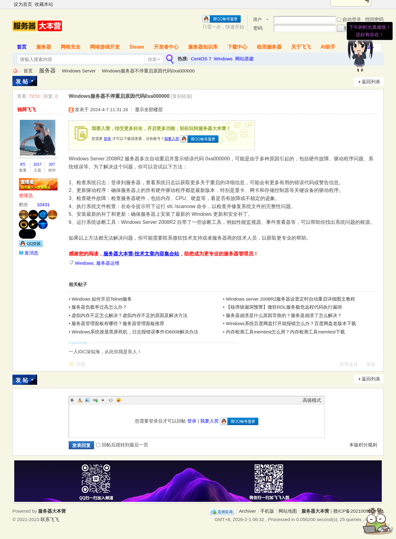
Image (87, 400)
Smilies (118, 400)
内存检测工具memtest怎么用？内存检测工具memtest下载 (285, 331)
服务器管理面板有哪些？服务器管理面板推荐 (117, 323)
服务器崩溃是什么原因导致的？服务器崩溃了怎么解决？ (284, 315)
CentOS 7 (201, 58)
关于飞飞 (301, 47)
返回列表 (371, 81)
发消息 (31, 252)
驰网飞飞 (26, 109)
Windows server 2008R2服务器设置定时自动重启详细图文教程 (290, 299)
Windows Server (79, 70)
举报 (370, 364)
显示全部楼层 (149, 109)
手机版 (267, 511)
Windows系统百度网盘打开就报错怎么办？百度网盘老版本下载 (291, 323)
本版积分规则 (363, 444)
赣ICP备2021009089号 (357, 511)
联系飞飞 (50, 519)
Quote (103, 400)
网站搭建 (244, 58)
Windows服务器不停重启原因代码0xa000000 (148, 70)
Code (111, 400)
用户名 (257, 20)
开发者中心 (166, 47)
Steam (136, 47)
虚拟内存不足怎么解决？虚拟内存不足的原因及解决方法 (129, 315)
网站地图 (287, 511)
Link (95, 400)
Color (80, 400)
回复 (81, 364)
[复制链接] (181, 96)
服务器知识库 (203, 47)
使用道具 (348, 364)
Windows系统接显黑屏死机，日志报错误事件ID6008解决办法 (134, 331)
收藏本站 (44, 4)
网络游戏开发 (105, 47)
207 (52, 164)
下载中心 (237, 47)
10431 (43, 204)
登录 (107, 139)
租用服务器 (269, 47)
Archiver (247, 511)
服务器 (43, 47)
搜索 (152, 59)
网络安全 (70, 47)
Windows (223, 58)
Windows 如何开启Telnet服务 (101, 299)
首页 (22, 47)
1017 (37, 164)
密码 (258, 28)
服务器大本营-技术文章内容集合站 (141, 253)
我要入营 (171, 139)
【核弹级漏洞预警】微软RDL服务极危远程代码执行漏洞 (284, 307)
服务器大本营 (14, 70)
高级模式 (312, 400)
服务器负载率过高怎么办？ (99, 307)
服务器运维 (107, 263)
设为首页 (23, 4)
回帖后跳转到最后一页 (122, 444)
